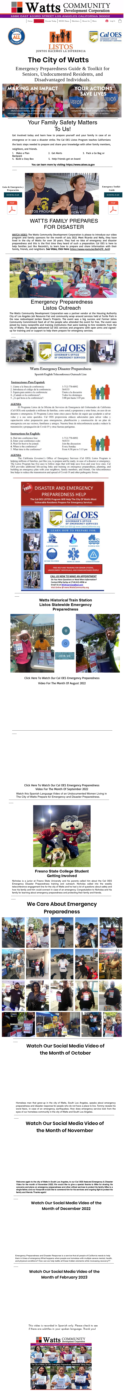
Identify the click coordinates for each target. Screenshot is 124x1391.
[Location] (66, 631)
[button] (119, 21)
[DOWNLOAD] (13, 194)
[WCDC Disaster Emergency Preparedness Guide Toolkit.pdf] (113, 208)
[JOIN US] (64, 656)
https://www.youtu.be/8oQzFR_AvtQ (90, 249)
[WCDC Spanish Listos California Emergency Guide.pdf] (12, 208)
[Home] (65, 643)
